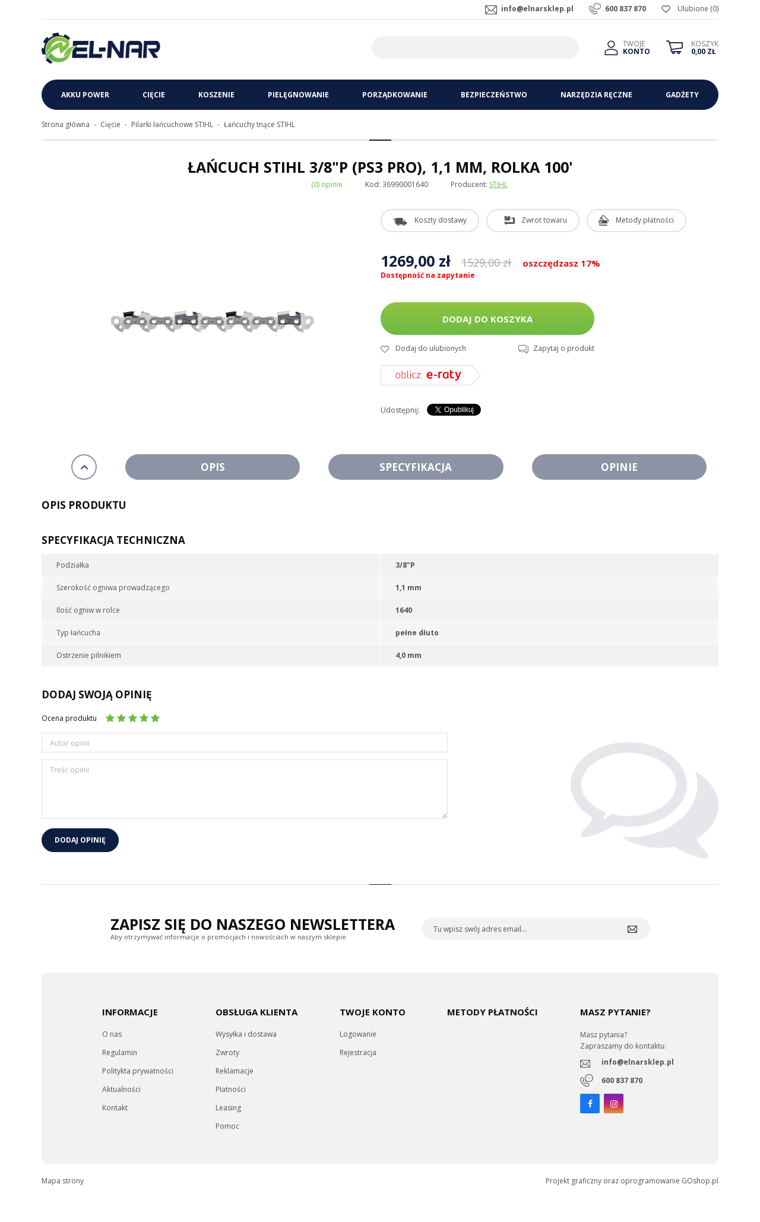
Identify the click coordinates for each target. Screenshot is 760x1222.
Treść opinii (69, 769)
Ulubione (692, 9)
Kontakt (115, 1108)
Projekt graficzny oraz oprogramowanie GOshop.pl (632, 1181)
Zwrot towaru (544, 220)
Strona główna (66, 124)
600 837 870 (625, 9)
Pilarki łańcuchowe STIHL (172, 124)
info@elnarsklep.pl (537, 9)
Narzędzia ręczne (596, 95)
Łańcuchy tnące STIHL (259, 124)
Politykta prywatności (137, 1071)
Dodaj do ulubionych (430, 348)
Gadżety (682, 95)
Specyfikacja (415, 467)
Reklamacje (235, 1071)
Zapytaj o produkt (563, 348)
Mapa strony (63, 1181)
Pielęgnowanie (298, 95)
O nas (112, 1034)
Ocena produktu (69, 718)
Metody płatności (645, 220)
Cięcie (153, 95)
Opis (213, 467)
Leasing (228, 1108)
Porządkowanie (395, 95)
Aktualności (121, 1089)
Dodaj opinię (80, 840)
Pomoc (227, 1126)
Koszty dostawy (440, 220)
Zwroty (227, 1052)
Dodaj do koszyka (487, 319)
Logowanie (358, 1034)
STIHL (498, 184)
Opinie (619, 467)
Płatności (231, 1089)
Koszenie (216, 95)
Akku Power (85, 95)
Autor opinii (70, 743)
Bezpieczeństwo (494, 95)
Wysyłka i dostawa (246, 1034)
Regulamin (119, 1052)
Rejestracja (358, 1052)
